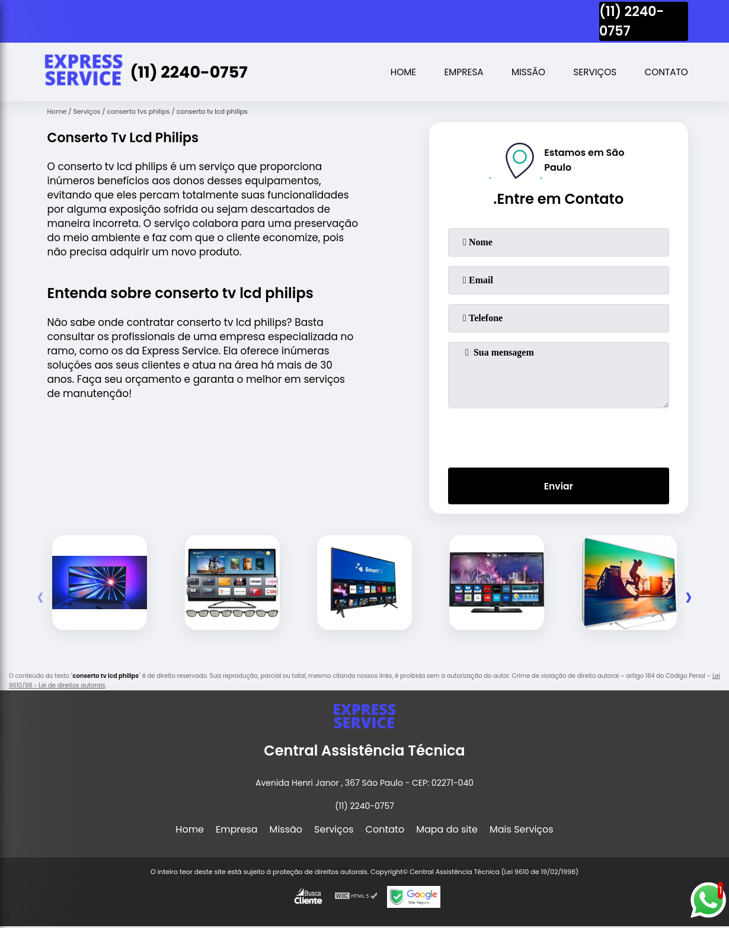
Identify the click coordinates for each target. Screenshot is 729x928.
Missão (522, 72)
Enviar (558, 487)
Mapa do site (447, 831)
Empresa (455, 72)
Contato (665, 72)
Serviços (590, 72)
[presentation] (558, 435)
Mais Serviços (522, 831)
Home (393, 72)
